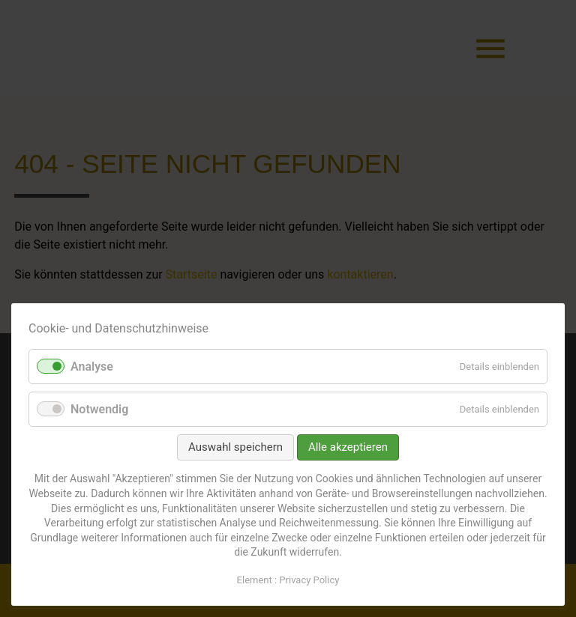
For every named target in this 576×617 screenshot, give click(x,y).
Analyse (91, 366)
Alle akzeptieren (348, 447)
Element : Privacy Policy (288, 580)
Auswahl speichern (235, 447)
